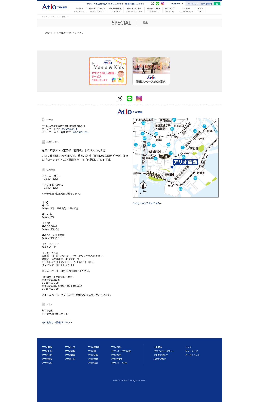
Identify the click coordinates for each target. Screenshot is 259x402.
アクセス (192, 3)
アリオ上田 (70, 347)
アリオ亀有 (47, 358)
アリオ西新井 (94, 347)
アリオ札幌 (47, 351)
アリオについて (192, 355)
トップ (44, 16)
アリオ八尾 (47, 362)
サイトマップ (191, 351)
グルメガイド (115, 10)
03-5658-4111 (69, 129)
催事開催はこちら (134, 3)
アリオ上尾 (70, 358)
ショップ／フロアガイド (134, 10)
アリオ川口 (47, 355)
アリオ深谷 (93, 362)
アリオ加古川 (117, 358)
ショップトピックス (97, 10)
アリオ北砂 (93, 355)
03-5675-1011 (81, 132)
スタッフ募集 (170, 10)
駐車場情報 (206, 3)
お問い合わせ (160, 358)
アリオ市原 (116, 347)
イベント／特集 (79, 10)
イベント (54, 16)
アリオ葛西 (116, 355)
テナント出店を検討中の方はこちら (105, 3)
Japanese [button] (175, 3)
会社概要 (158, 347)
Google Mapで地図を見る (147, 203)
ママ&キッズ (153, 10)
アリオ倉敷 (70, 351)
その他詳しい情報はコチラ (57, 322)
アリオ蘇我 (47, 347)
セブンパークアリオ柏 (121, 351)
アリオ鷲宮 (70, 355)
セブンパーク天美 (119, 362)
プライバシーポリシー (164, 351)
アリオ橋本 (93, 358)
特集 (63, 16)
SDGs (201, 10)
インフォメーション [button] (186, 10)
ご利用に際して (161, 355)
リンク (188, 347)
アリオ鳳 (92, 351)
